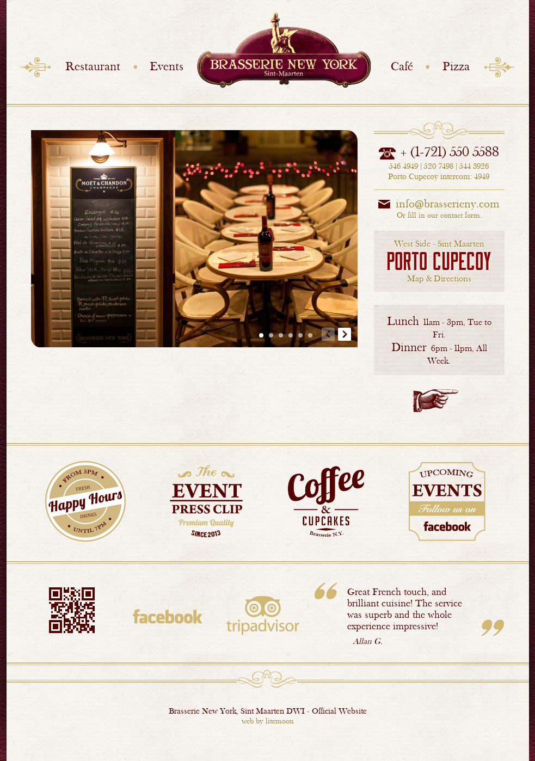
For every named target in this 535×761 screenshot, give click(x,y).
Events (166, 66)
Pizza (456, 66)
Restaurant (92, 66)
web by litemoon (268, 720)
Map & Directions (438, 261)
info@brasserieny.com (448, 203)
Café (402, 66)
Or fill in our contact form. (439, 215)
